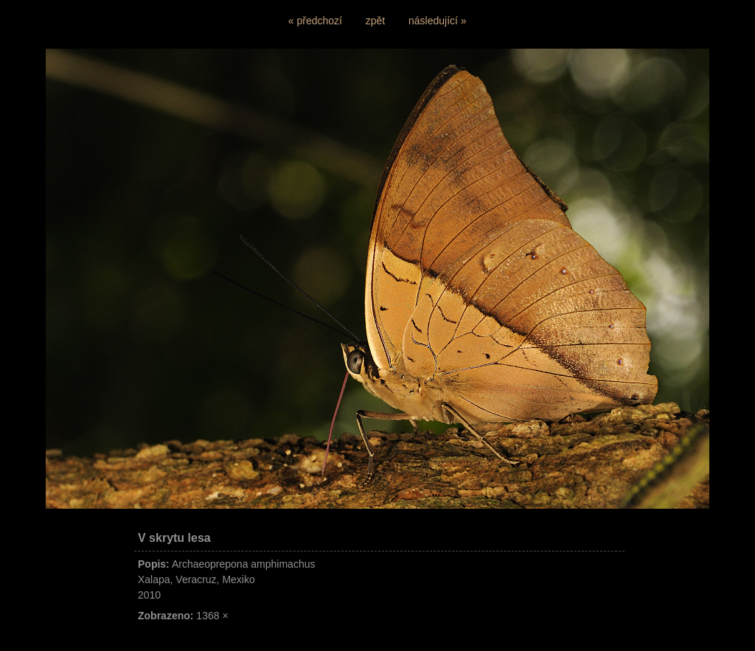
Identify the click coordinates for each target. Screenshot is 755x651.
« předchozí (315, 21)
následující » (437, 21)
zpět (375, 21)
